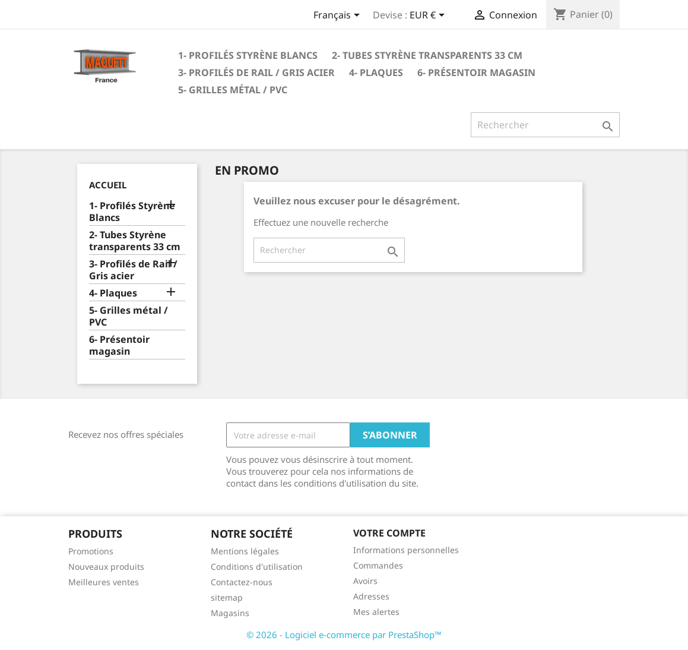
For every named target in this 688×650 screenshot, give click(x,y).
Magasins (230, 613)
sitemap (227, 597)
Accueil (107, 185)
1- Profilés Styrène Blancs (248, 55)
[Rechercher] (545, 124)
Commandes (378, 565)
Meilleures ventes (103, 582)
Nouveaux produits (106, 566)
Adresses (371, 596)
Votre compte (389, 532)
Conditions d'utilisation (257, 566)
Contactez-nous (241, 582)
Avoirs (365, 580)
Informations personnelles (406, 550)
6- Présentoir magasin (476, 72)
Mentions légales (245, 551)
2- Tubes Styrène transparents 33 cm (427, 55)
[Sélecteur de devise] (429, 16)
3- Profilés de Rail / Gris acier (256, 72)
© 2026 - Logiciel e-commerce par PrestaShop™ (344, 634)
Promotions (90, 551)
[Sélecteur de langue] (338, 16)
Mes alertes (376, 611)
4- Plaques (376, 72)
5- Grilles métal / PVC (232, 89)
